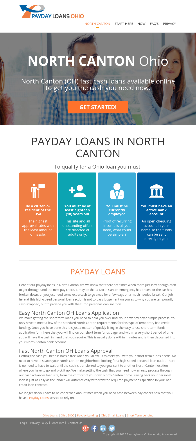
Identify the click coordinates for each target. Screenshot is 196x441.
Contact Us (75, 423)
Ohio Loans (50, 415)
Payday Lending (87, 415)
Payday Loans (98, 271)
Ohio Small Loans (112, 415)
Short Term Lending (140, 415)
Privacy (169, 23)
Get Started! (98, 107)
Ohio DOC (67, 415)
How (142, 23)
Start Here (124, 23)
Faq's (23, 423)
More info (57, 423)
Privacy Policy (39, 423)
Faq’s (154, 23)
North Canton (97, 23)
